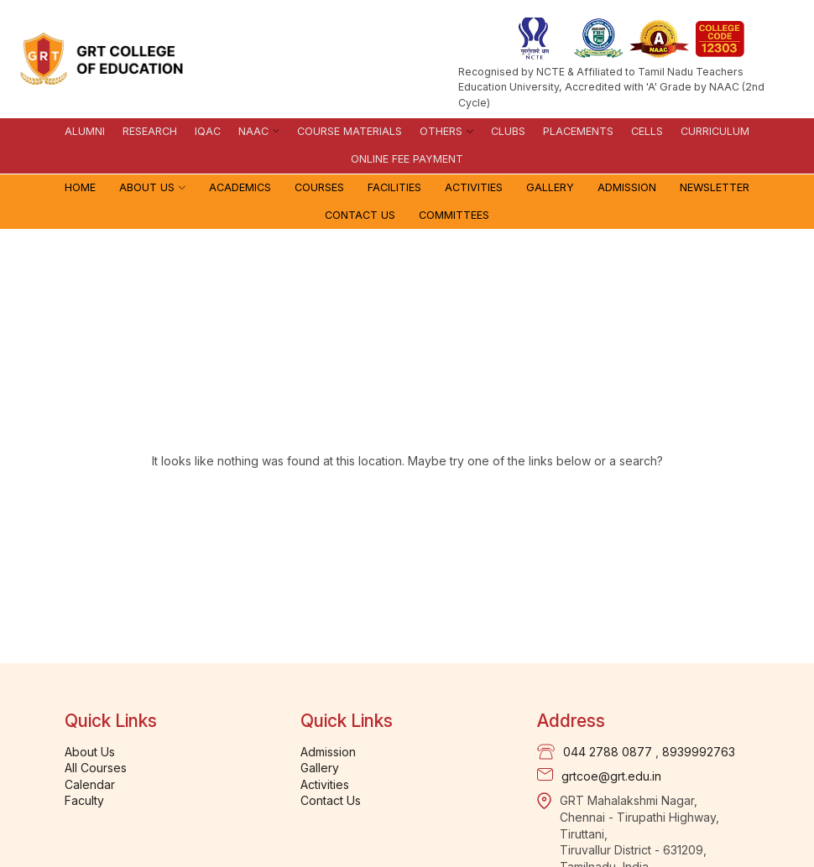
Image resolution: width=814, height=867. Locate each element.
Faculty (84, 800)
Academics (240, 187)
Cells (647, 131)
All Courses (96, 768)
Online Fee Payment (407, 159)
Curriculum (715, 131)
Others (441, 131)
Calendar (90, 784)
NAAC (253, 131)
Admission (626, 187)
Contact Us (360, 215)
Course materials (349, 131)
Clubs (508, 131)
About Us (147, 187)
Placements (578, 131)
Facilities (394, 187)
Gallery (550, 187)
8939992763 (698, 752)
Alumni (85, 131)
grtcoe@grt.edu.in (611, 776)
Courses (319, 187)
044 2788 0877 (607, 752)
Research (150, 131)
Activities (474, 187)
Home (80, 187)
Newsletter (714, 187)
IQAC (208, 131)
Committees (454, 215)
